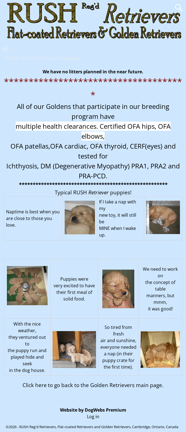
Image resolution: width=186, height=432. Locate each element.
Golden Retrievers (41, 58)
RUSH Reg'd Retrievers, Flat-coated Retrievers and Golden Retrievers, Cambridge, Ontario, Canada (98, 426)
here (41, 385)
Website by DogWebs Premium (93, 410)
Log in (93, 417)
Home (12, 58)
